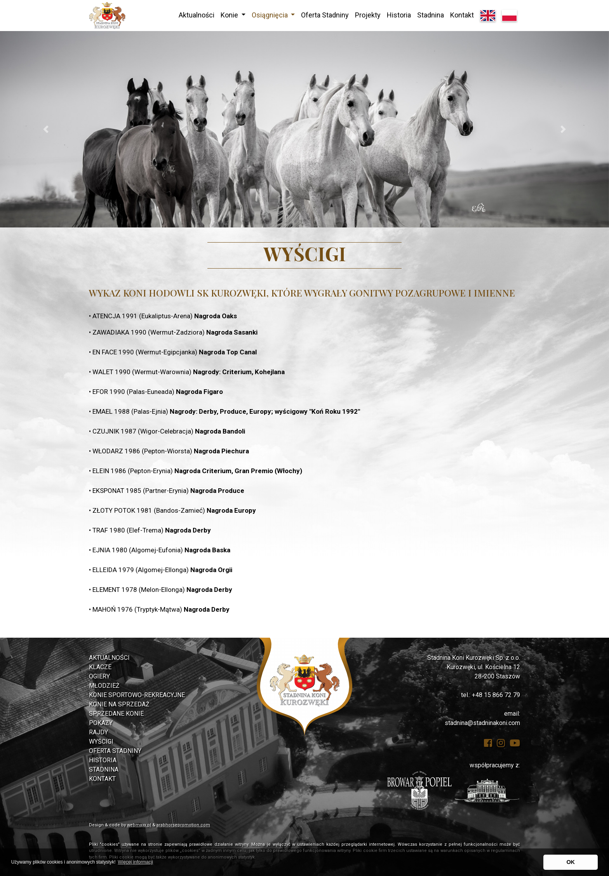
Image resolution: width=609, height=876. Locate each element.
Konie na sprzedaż (119, 704)
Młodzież (104, 685)
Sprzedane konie (116, 713)
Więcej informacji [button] (135, 862)
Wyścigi (101, 741)
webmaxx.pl (139, 824)
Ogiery (99, 676)
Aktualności (196, 15)
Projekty (368, 15)
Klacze (100, 667)
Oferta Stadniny (325, 15)
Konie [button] (230, 15)
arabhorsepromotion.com (183, 824)
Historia (399, 15)
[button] (45, 129)
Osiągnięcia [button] (270, 15)
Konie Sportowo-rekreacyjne (137, 695)
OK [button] (570, 862)
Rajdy (98, 732)
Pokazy (101, 723)
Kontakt (462, 15)
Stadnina (430, 15)
